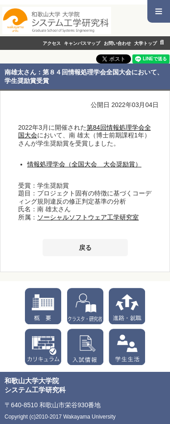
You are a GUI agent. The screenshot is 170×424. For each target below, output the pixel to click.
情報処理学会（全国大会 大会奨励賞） (84, 164)
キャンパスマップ (82, 43)
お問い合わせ (117, 43)
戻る (85, 247)
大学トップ (145, 43)
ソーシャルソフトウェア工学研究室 (88, 217)
